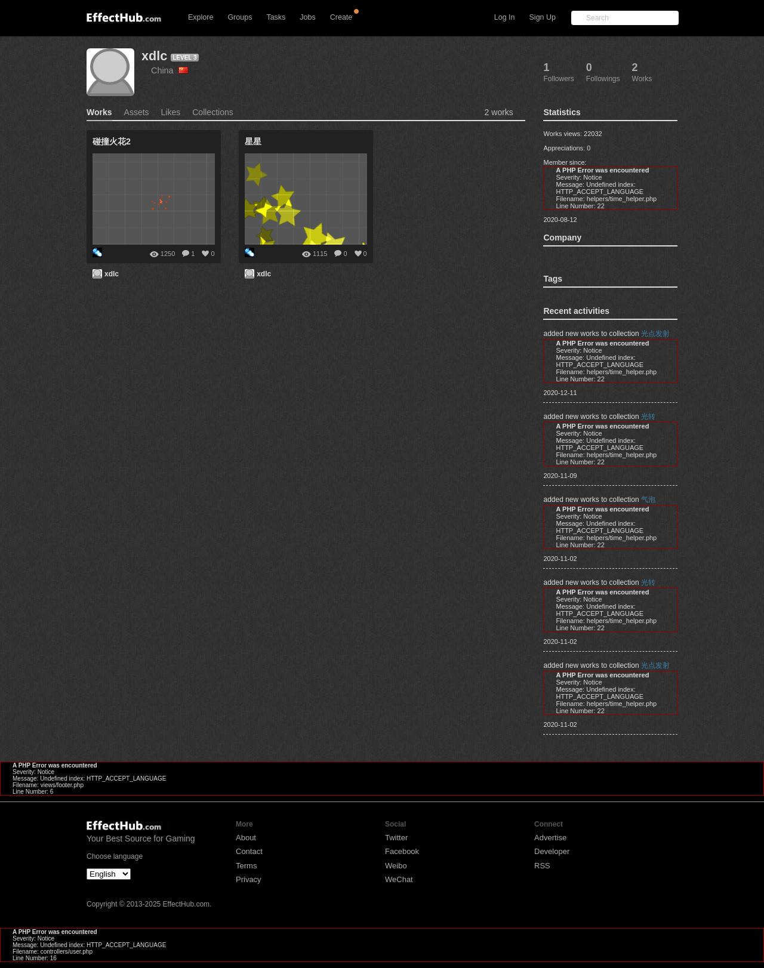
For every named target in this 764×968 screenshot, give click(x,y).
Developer (551, 851)
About (246, 837)
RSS (542, 865)
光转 (648, 416)
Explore (200, 17)
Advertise (550, 837)
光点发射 (655, 333)
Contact (249, 851)
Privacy (248, 879)
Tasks (275, 17)
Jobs (307, 17)
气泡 (648, 499)
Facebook (402, 851)
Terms (246, 865)
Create (341, 17)
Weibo (396, 865)
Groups (239, 17)
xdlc (154, 55)
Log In (504, 17)
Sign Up (542, 17)
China (169, 70)
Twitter (396, 837)
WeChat (399, 879)
